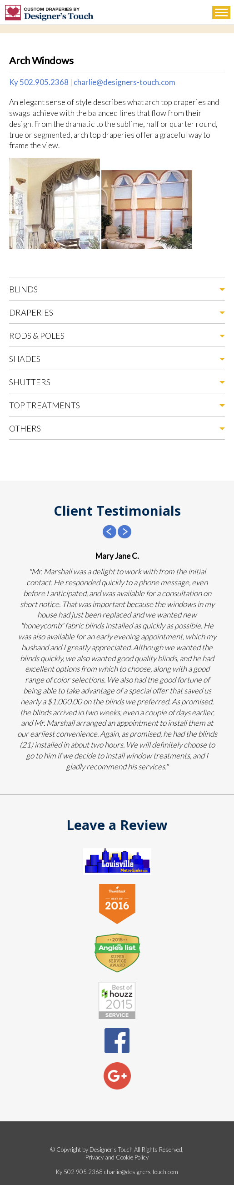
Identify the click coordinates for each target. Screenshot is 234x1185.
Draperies (31, 312)
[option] (117, 661)
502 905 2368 (83, 1171)
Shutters (29, 382)
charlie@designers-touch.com (124, 82)
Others (25, 428)
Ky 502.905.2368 (39, 82)
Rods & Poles (37, 336)
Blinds (23, 289)
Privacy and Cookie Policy (117, 1157)
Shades (24, 359)
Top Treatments (44, 405)
